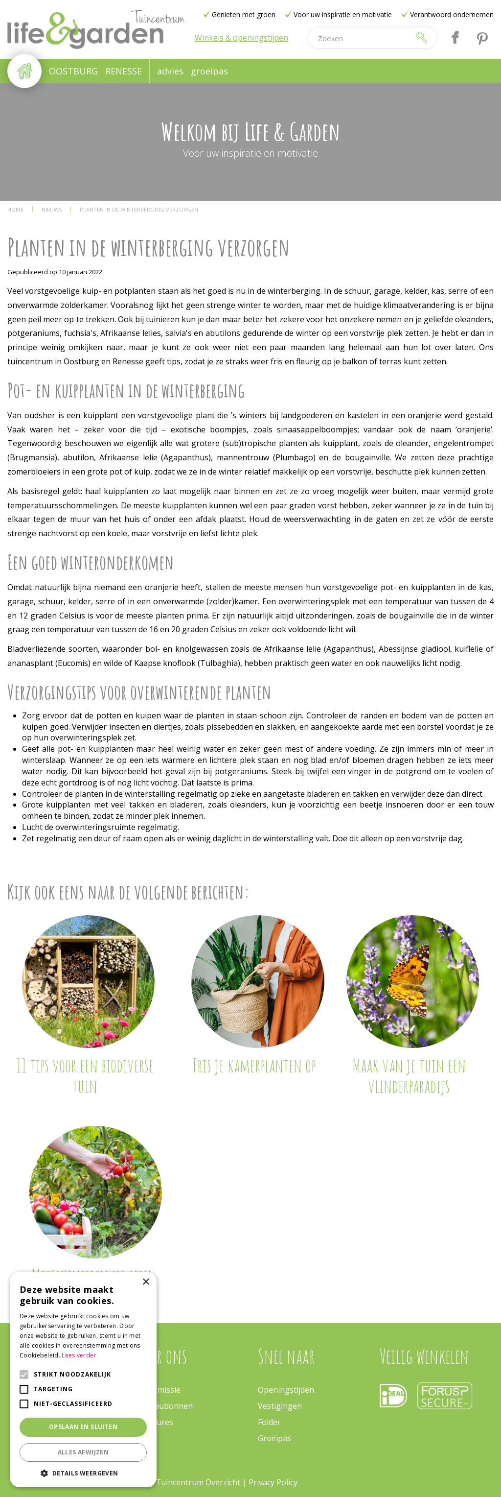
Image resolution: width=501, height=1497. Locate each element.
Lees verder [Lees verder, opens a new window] (79, 1355)
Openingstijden (286, 1389)
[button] (83, 1472)
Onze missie (159, 1389)
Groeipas (274, 1438)
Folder (269, 1422)
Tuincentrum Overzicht (198, 1482)
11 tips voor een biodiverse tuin (85, 1075)
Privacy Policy (273, 1482)
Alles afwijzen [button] (83, 1452)
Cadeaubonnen (165, 1406)
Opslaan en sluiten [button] (83, 1427)
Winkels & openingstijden (241, 37)
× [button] (145, 1282)
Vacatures (155, 1422)
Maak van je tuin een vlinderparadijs (409, 1075)
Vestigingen (280, 1406)
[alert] (83, 1379)
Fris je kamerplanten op (254, 1065)
